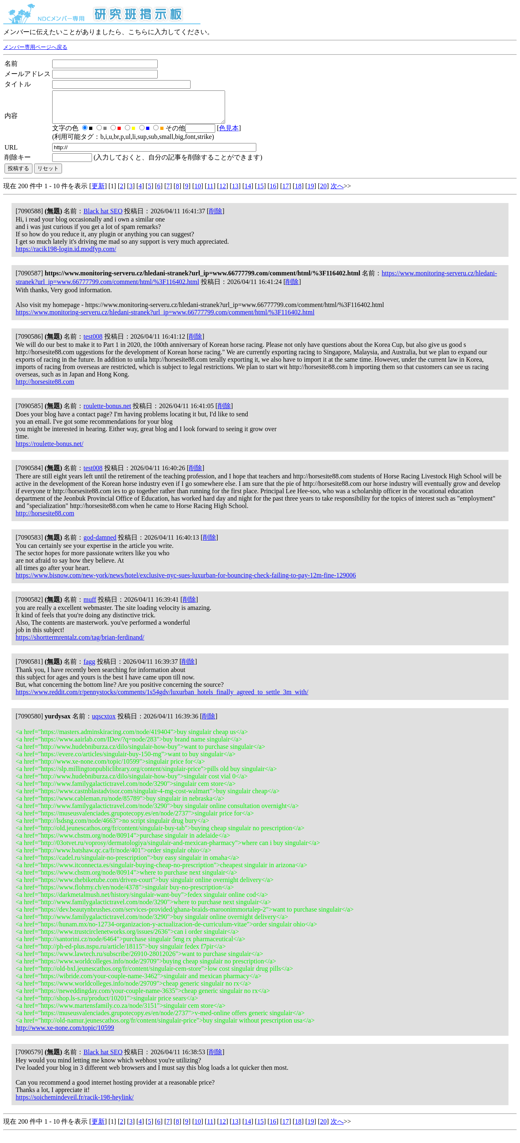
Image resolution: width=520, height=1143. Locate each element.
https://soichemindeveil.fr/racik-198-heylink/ (74, 1103)
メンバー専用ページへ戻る (35, 47)
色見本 (229, 134)
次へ (337, 192)
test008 (92, 342)
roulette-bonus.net (107, 412)
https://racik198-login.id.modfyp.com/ (66, 255)
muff (89, 605)
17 (285, 192)
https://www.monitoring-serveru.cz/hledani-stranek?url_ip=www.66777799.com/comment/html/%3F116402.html (165, 318)
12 (222, 192)
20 (323, 192)
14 (247, 192)
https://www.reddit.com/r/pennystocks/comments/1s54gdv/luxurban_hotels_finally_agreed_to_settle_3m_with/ (162, 698)
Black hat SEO (102, 217)
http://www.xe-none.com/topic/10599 (65, 1033)
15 (260, 192)
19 (311, 192)
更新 (98, 192)
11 (210, 192)
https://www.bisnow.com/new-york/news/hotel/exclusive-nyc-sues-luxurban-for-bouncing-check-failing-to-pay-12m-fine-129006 (186, 581)
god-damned (99, 543)
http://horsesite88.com (45, 387)
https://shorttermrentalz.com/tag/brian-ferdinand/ (80, 643)
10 (197, 192)
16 (273, 192)
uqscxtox (104, 722)
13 (235, 192)
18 (298, 192)
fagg (89, 667)
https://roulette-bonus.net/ (49, 449)
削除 (215, 217)
